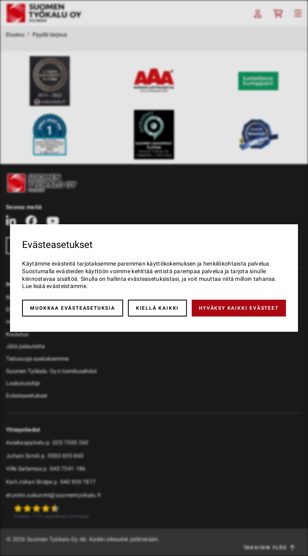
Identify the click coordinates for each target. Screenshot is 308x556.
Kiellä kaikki (157, 308)
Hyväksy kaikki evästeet (238, 308)
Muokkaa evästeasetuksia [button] (72, 308)
